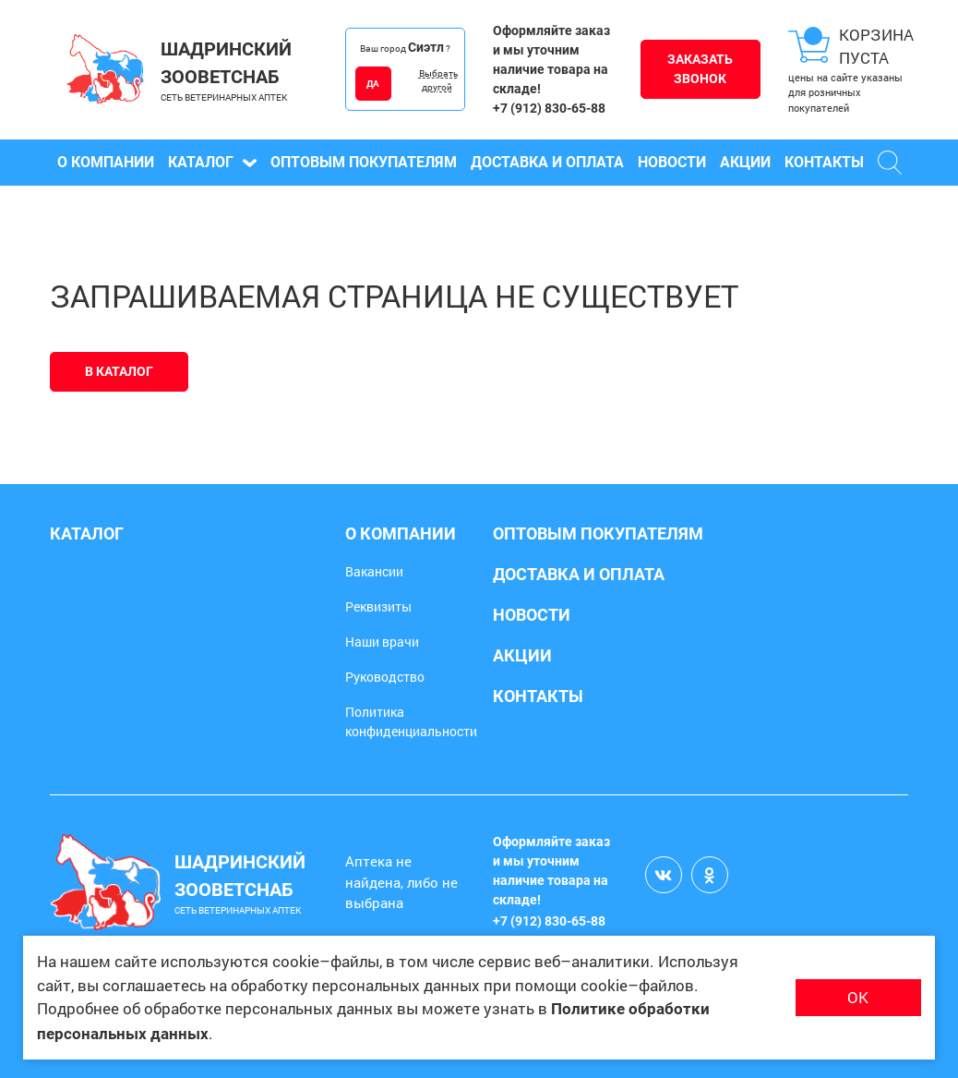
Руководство (385, 676)
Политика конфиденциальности (411, 721)
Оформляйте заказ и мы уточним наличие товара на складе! (551, 59)
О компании (105, 162)
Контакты (824, 162)
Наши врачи (382, 641)
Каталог (212, 162)
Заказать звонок (700, 69)
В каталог (119, 371)
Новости (672, 162)
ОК (857, 997)
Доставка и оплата (547, 162)
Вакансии (374, 571)
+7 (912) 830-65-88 (549, 108)
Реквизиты (378, 606)
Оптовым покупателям (363, 162)
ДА (372, 84)
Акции (745, 162)
